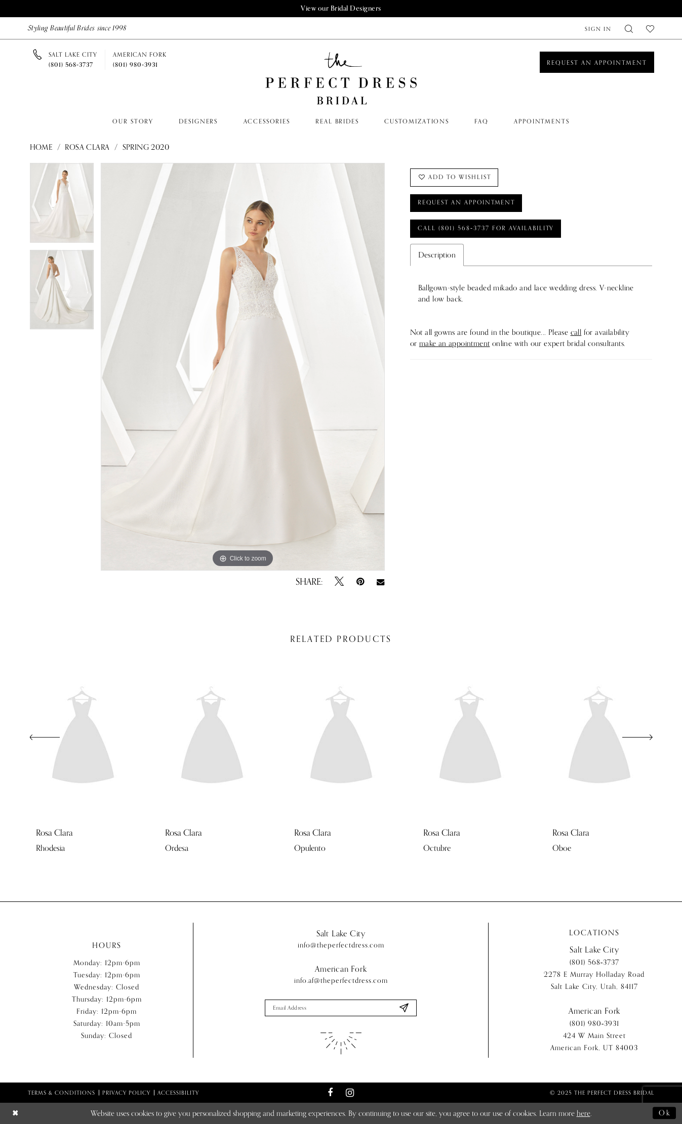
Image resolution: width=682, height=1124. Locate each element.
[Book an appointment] (597, 62)
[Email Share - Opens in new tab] (380, 581)
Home (41, 147)
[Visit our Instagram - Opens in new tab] (350, 1093)
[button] (598, 28)
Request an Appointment (468, 203)
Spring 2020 (146, 147)
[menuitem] (598, 28)
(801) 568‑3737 (595, 963)
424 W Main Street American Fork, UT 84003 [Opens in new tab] (594, 1042)
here (583, 1113)
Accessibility (178, 1092)
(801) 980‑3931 (595, 1024)
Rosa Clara (87, 147)
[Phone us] (73, 60)
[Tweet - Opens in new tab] (339, 582)
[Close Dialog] (15, 1113)
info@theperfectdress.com (341, 945)
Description (437, 256)
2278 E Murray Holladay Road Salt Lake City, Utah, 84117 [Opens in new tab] (594, 981)
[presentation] (83, 738)
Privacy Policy (126, 1092)
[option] (62, 206)
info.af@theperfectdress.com (341, 980)
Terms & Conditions (61, 1092)
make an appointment (454, 344)
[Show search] (628, 28)
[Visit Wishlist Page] (650, 28)
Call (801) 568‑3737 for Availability (487, 229)
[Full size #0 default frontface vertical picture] (242, 366)
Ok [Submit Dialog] (665, 1113)
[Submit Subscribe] (404, 1008)
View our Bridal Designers (341, 8)
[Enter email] (341, 1008)
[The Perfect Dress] (341, 78)
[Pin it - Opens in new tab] (360, 582)
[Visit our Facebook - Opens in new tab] (330, 1093)
